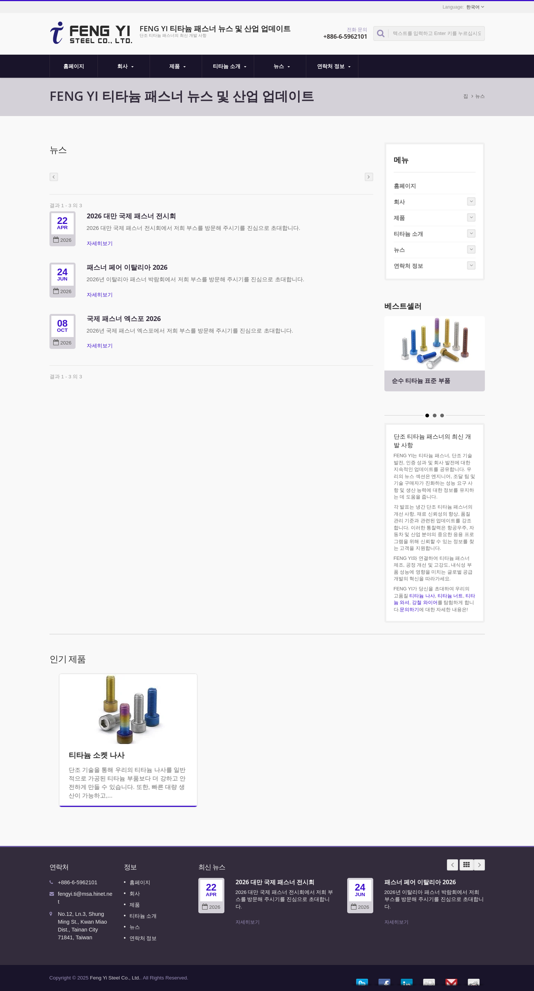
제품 (178, 66)
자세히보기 (100, 243)
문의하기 (409, 609)
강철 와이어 (425, 602)
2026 (62, 240)
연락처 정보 (334, 66)
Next (479, 864)
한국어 (473, 7)
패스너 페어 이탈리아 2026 (127, 267)
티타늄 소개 (230, 66)
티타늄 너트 (450, 596)
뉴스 (282, 66)
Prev (452, 864)
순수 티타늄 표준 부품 (421, 381)
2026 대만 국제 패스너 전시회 (131, 215)
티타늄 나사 (422, 596)
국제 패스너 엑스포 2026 (124, 318)
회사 (126, 66)
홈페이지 (73, 66)
